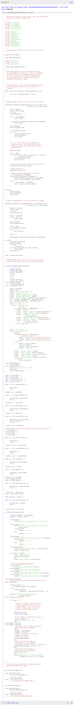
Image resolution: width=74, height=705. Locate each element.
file (31, 12)
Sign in (71, 2)
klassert (20, 7)
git (16, 7)
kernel (12, 7)
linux (3, 7)
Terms (16, 702)
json (71, 702)
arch (61, 7)
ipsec (26, 7)
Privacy (12, 702)
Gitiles (8, 702)
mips (66, 7)
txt (68, 702)
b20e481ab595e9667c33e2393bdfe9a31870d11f (43, 7)
